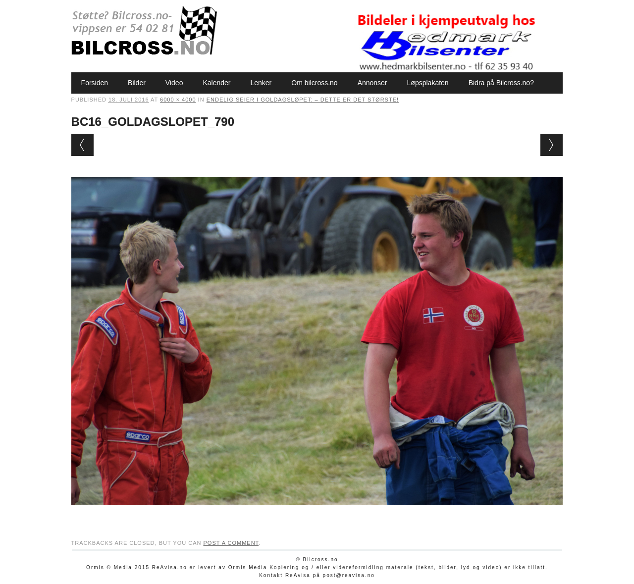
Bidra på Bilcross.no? (501, 83)
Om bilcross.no (314, 83)
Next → (551, 145)
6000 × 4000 (178, 100)
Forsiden (94, 83)
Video (174, 83)
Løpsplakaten (428, 83)
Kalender (216, 83)
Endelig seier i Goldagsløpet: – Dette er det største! (303, 100)
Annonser (372, 83)
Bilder (137, 83)
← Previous (82, 145)
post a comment (231, 543)
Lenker (260, 83)
